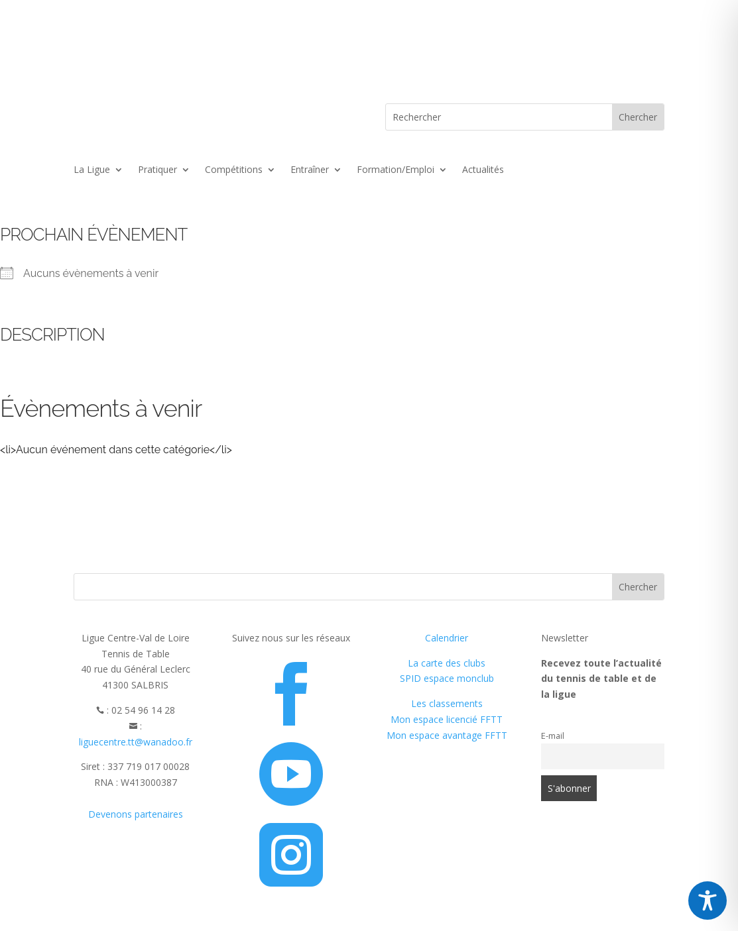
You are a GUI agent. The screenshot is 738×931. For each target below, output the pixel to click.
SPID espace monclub (447, 678)
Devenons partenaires (135, 814)
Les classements (447, 703)
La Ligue (92, 170)
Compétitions (234, 170)
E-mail (552, 735)
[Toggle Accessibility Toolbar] (707, 900)
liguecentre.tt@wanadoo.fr (135, 742)
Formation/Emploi (395, 170)
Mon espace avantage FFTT (447, 735)
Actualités (483, 170)
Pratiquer (157, 170)
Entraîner (309, 170)
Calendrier (446, 637)
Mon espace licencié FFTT (447, 719)
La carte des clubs (446, 663)
